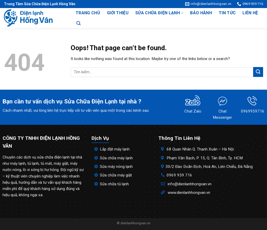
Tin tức (227, 12)
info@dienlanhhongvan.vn (189, 184)
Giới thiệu (118, 12)
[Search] (78, 23)
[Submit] (258, 72)
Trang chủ (88, 12)
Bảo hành (201, 12)
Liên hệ (250, 12)
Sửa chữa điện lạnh (159, 13)
